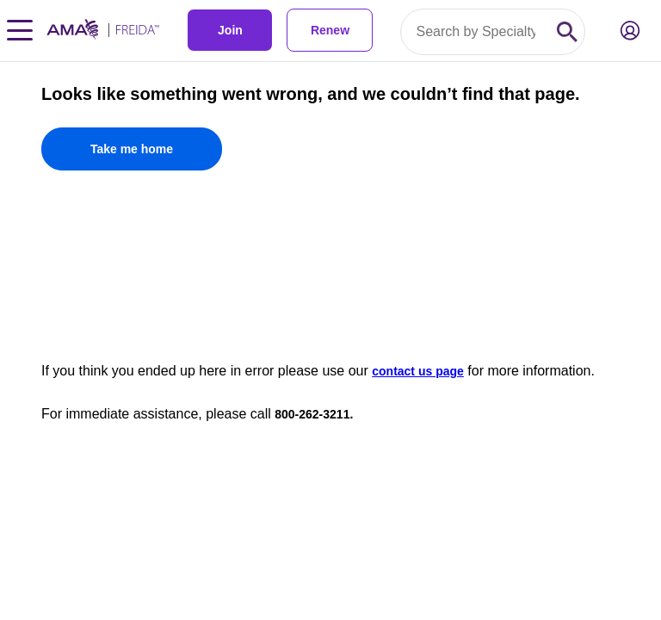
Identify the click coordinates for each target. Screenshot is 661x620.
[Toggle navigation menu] (20, 30)
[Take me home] (131, 148)
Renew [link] (330, 30)
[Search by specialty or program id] (475, 31)
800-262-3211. (314, 414)
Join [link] (230, 30)
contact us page (418, 371)
